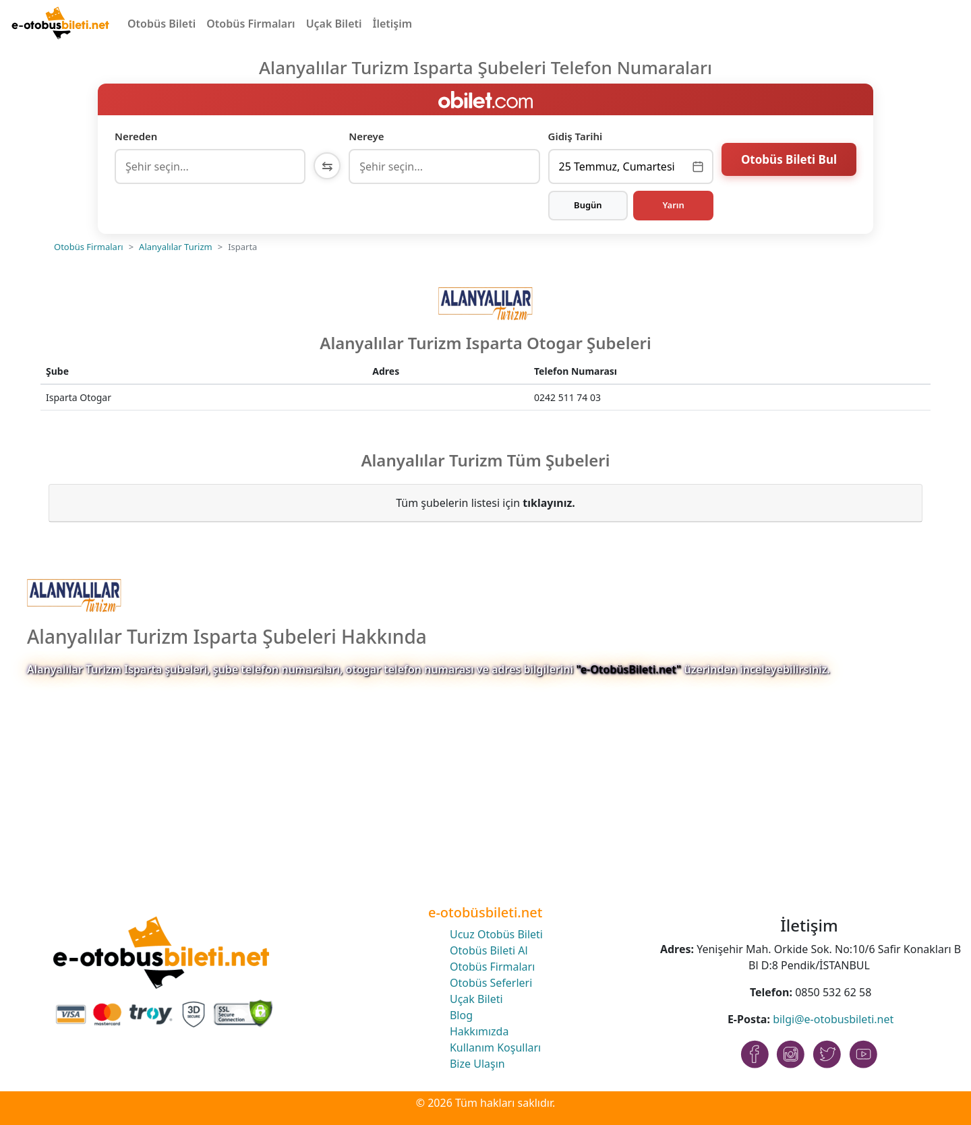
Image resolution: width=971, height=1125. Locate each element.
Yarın (673, 205)
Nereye (366, 136)
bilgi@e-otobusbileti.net (833, 1019)
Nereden (136, 136)
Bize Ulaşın (477, 1063)
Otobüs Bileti (161, 23)
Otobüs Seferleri (491, 982)
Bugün (588, 205)
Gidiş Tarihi (575, 136)
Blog (461, 1015)
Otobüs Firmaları (250, 23)
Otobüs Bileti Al (489, 950)
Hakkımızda (479, 1031)
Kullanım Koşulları (495, 1047)
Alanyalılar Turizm (175, 247)
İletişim (393, 23)
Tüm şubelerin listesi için (485, 502)
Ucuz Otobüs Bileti (496, 934)
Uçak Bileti (334, 23)
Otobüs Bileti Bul (789, 165)
